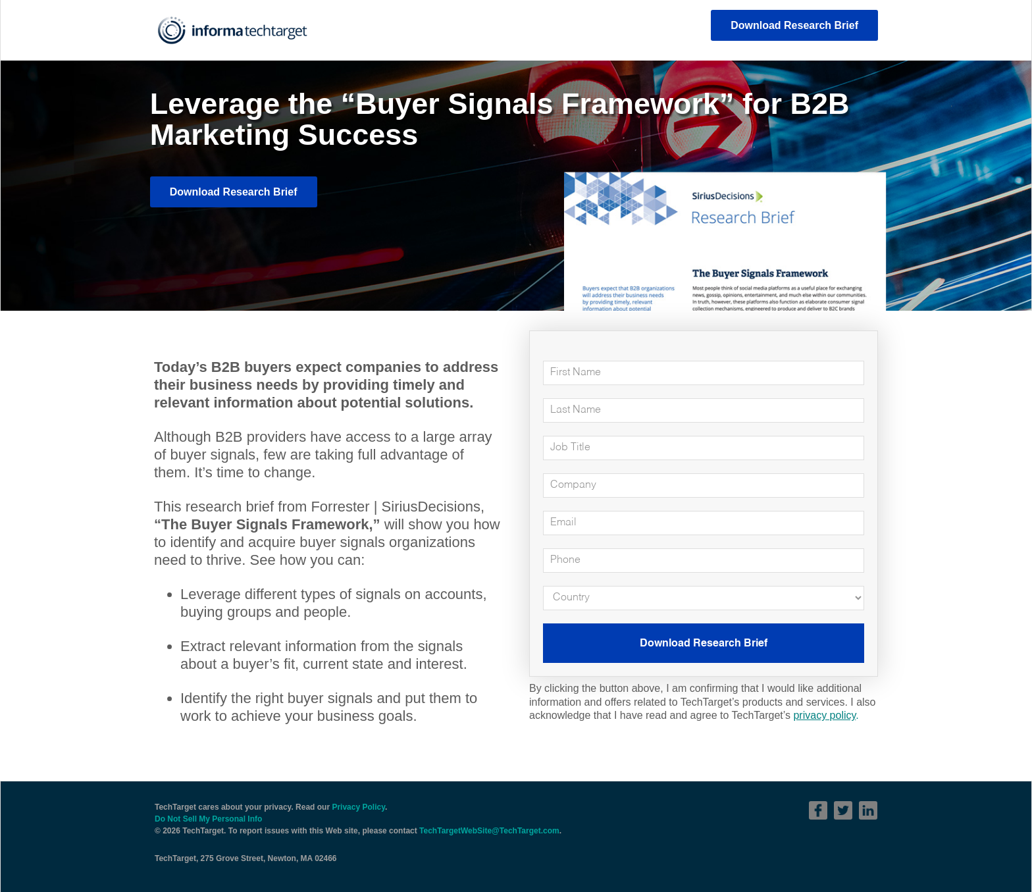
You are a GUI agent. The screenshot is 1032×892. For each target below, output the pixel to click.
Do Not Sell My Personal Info (208, 819)
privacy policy (824, 715)
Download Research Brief (794, 25)
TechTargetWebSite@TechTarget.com (489, 830)
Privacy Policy (358, 807)
